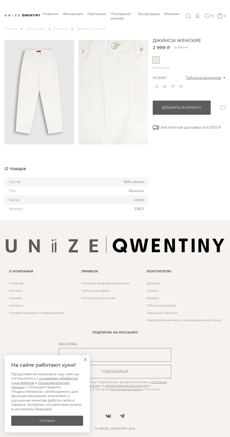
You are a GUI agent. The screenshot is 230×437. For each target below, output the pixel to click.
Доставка (154, 283)
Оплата (152, 290)
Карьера (15, 298)
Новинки (50, 14)
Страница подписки (162, 313)
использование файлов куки (126, 385)
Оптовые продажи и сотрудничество (36, 313)
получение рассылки (126, 389)
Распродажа (149, 14)
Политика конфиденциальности (105, 283)
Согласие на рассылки (98, 298)
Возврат (153, 298)
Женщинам (73, 14)
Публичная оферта (95, 290)
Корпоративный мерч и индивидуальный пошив (184, 320)
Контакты (16, 305)
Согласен (47, 421)
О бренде (16, 283)
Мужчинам (96, 14)
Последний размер (120, 16)
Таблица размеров (203, 78)
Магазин (171, 14)
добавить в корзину (181, 108)
